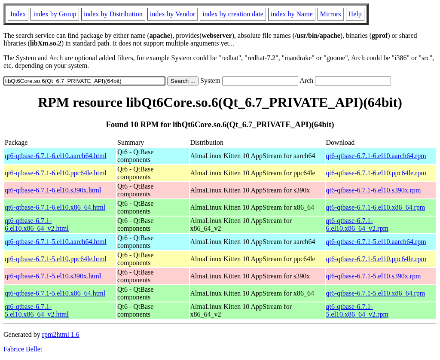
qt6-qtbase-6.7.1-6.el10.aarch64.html (56, 155)
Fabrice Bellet (22, 349)
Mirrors (330, 14)
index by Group (54, 14)
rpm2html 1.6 (60, 334)
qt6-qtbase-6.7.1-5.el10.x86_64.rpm (375, 293)
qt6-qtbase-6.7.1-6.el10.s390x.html (53, 190)
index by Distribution (113, 14)
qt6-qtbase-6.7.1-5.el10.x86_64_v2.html (37, 310)
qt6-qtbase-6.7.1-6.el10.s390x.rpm (373, 190)
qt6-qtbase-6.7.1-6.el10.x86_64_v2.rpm (357, 224)
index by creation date (232, 14)
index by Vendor (172, 14)
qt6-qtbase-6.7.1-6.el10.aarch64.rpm (376, 155)
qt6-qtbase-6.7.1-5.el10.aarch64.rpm (376, 241)
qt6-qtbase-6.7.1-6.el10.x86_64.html (55, 207)
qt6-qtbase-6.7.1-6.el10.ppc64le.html (56, 173)
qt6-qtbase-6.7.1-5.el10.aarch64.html (56, 241)
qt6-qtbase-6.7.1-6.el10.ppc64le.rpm (376, 173)
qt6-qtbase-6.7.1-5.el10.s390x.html (53, 276)
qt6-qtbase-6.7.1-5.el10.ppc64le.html (56, 258)
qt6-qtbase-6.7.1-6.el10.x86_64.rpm (375, 207)
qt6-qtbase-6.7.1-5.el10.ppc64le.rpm (376, 258)
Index (18, 14)
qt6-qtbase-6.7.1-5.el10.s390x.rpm (373, 276)
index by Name (292, 14)
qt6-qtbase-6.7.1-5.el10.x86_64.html (55, 293)
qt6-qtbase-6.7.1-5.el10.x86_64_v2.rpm (357, 310)
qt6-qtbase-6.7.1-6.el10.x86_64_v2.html (37, 224)
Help (355, 14)
